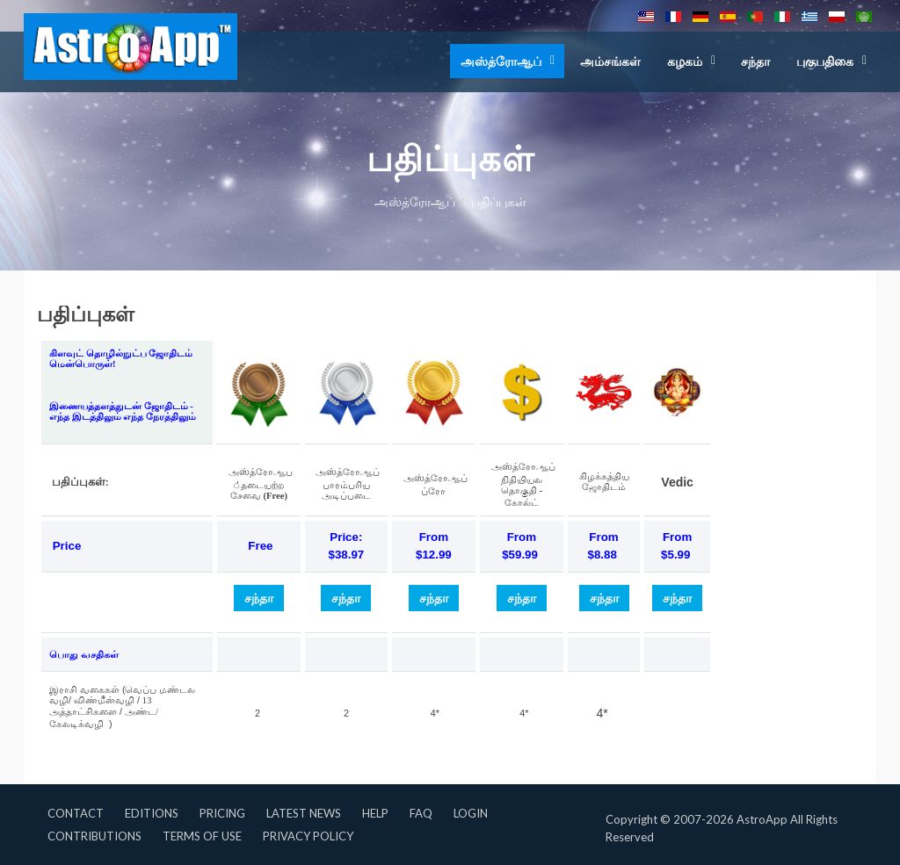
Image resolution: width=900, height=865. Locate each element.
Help (375, 813)
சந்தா (755, 61)
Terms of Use (202, 836)
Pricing (222, 813)
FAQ (421, 813)
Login (471, 813)
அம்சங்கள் (610, 61)
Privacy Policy (308, 836)
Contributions (94, 836)
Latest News (303, 813)
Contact (75, 813)
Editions (151, 813)
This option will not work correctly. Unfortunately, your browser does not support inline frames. (450, 525)
